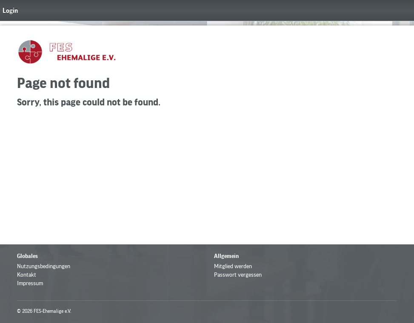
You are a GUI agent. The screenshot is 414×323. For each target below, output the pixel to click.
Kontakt (26, 275)
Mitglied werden (233, 266)
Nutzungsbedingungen (43, 266)
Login (10, 10)
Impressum (30, 283)
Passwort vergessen (238, 275)
